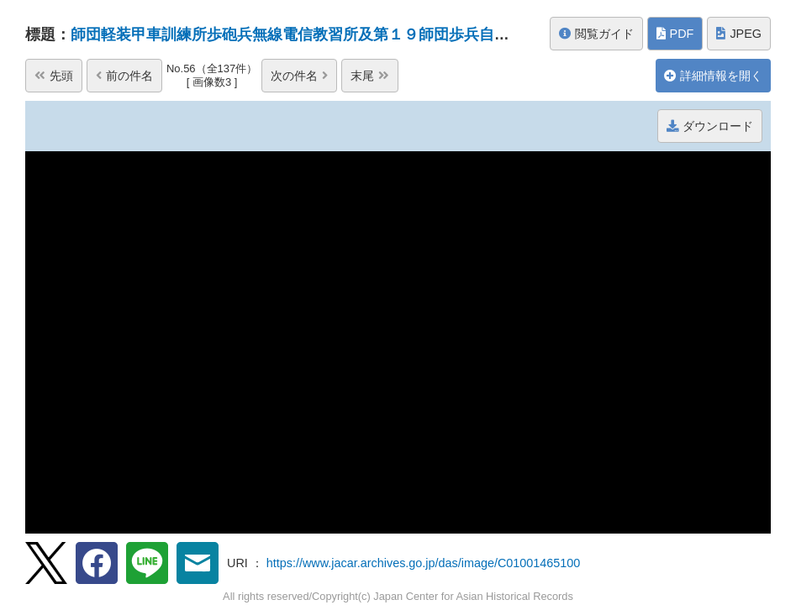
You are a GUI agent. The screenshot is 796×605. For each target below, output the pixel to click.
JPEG (739, 33)
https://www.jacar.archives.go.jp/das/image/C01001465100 (423, 563)
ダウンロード (710, 126)
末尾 (370, 75)
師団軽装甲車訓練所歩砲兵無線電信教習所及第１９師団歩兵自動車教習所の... (334, 34)
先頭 (53, 75)
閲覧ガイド (596, 33)
